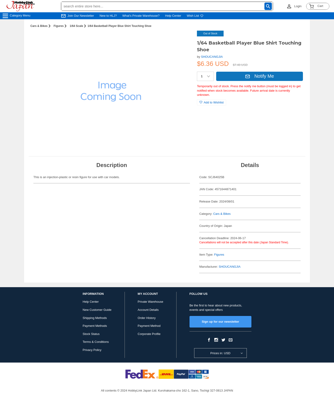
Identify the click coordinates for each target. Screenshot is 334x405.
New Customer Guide (97, 310)
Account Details (148, 310)
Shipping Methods (95, 318)
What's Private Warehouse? (141, 15)
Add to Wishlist (211, 102)
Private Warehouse (150, 301)
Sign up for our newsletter (220, 321)
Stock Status (91, 334)
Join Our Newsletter (80, 15)
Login (298, 6)
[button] (184, 39)
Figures (59, 26)
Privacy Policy (92, 350)
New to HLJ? (108, 15)
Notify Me (259, 76)
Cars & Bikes (39, 26)
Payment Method (149, 326)
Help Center (173, 15)
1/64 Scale (76, 26)
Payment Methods (95, 326)
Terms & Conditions (96, 342)
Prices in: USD (220, 353)
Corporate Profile (149, 334)
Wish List (195, 15)
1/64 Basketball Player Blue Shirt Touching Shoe (119, 26)
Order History (147, 318)
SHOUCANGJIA (212, 56)
